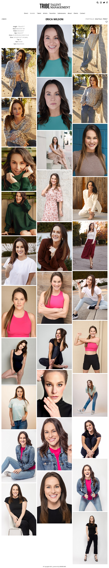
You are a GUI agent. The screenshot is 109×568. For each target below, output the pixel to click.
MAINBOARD (63, 566)
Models (32, 13)
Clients (76, 13)
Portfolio (90, 19)
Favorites (52, 13)
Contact (82, 13)
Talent (39, 13)
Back (3, 19)
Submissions (62, 13)
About (70, 13)
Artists (45, 13)
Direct (26, 13)
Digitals (98, 19)
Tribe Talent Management (54, 6)
